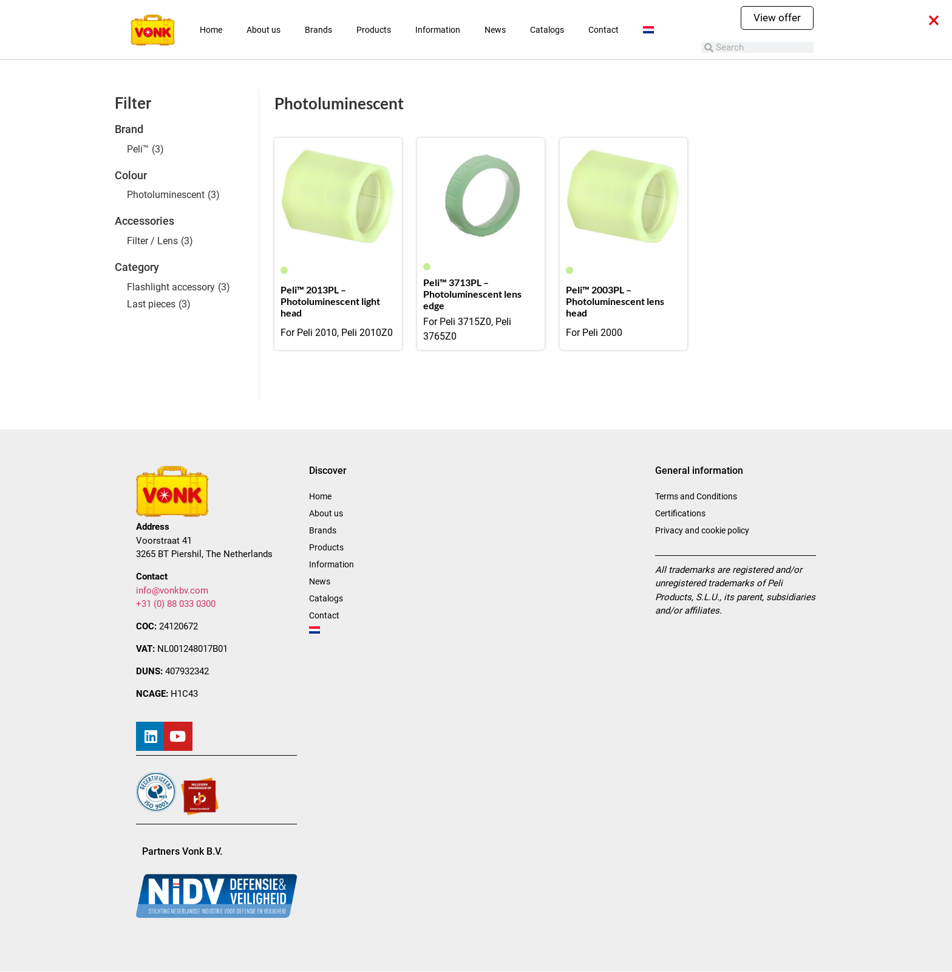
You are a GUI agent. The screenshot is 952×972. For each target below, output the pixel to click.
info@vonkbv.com (172, 590)
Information (437, 30)
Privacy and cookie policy (702, 530)
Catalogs (547, 30)
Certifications (680, 513)
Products (373, 30)
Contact (603, 30)
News (495, 30)
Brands (318, 30)
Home (211, 30)
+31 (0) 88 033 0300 (176, 603)
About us (263, 30)
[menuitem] (648, 30)
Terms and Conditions (696, 496)
